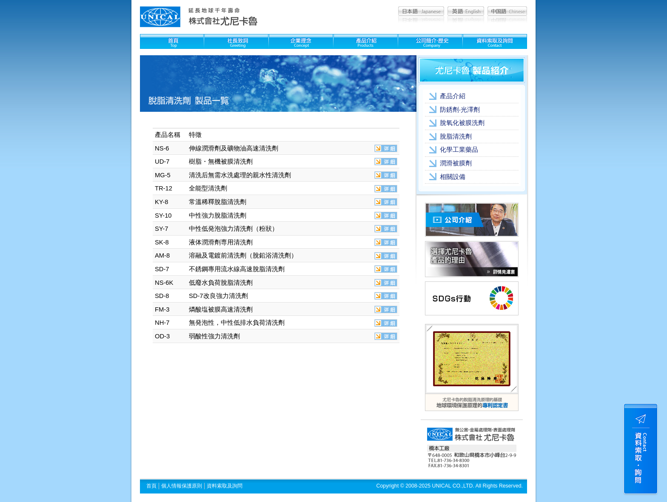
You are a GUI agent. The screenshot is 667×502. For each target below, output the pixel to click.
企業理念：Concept (301, 41)
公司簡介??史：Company (430, 41)
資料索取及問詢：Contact (495, 41)
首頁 (151, 486)
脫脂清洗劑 (456, 136)
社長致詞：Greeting (236, 41)
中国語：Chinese (507, 11)
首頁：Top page (172, 41)
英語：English (466, 11)
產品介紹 (452, 96)
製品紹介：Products (366, 41)
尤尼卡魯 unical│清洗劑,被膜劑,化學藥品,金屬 (160, 16)
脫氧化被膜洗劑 (462, 122)
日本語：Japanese (421, 11)
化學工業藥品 (459, 149)
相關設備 (452, 176)
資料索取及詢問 (224, 486)
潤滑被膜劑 (456, 163)
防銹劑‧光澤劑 (460, 109)
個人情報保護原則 (181, 486)
